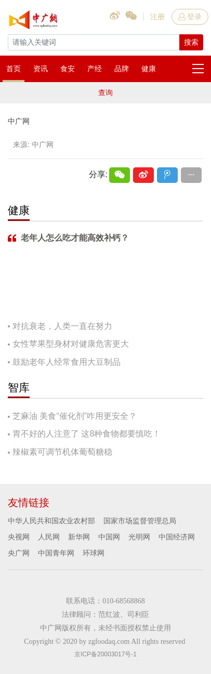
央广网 (19, 553)
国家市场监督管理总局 (139, 521)
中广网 (19, 121)
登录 (190, 16)
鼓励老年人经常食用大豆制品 (66, 362)
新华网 (79, 537)
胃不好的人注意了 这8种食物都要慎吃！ (86, 433)
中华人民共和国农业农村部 (51, 521)
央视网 (19, 537)
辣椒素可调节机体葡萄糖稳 (62, 451)
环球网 (93, 553)
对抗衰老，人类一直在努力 (62, 326)
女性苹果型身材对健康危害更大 (70, 343)
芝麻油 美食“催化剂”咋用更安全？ (74, 416)
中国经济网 (177, 537)
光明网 (139, 537)
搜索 (191, 42)
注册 (157, 16)
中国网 (109, 537)
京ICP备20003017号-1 (105, 654)
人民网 (49, 537)
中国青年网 (56, 553)
